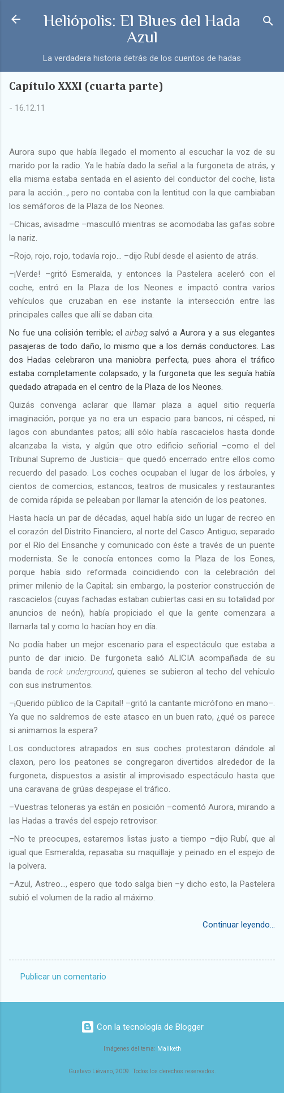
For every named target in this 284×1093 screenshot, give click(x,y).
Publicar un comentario (63, 977)
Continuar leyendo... (239, 925)
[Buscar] (268, 23)
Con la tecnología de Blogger (142, 1027)
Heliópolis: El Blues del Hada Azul (142, 28)
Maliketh (169, 1048)
